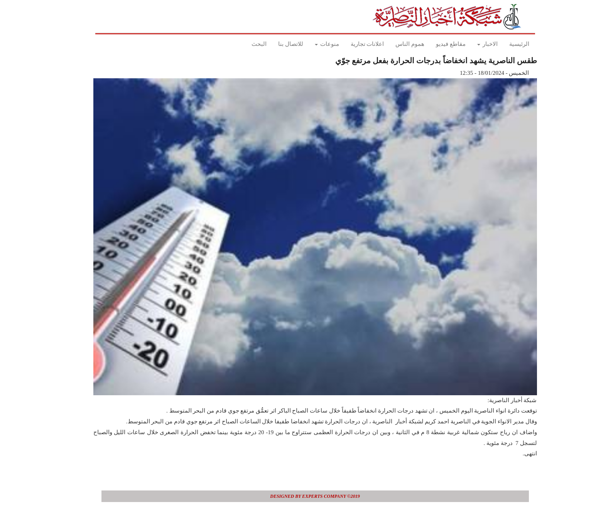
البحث (242, 44)
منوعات (310, 44)
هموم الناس (392, 44)
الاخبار (470, 44)
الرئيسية (502, 44)
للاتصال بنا (273, 44)
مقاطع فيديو (434, 44)
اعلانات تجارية (350, 44)
